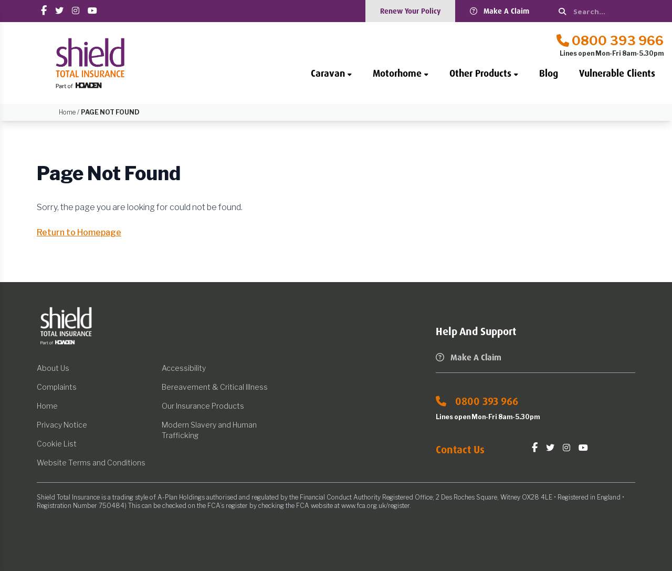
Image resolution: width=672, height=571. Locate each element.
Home (47, 405)
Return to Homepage (79, 232)
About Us (53, 368)
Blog (548, 73)
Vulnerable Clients (617, 73)
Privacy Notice (62, 424)
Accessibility (184, 368)
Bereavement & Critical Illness (215, 386)
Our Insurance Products (203, 405)
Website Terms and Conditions (91, 462)
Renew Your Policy (410, 11)
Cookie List (57, 443)
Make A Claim (499, 11)
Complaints (57, 386)
